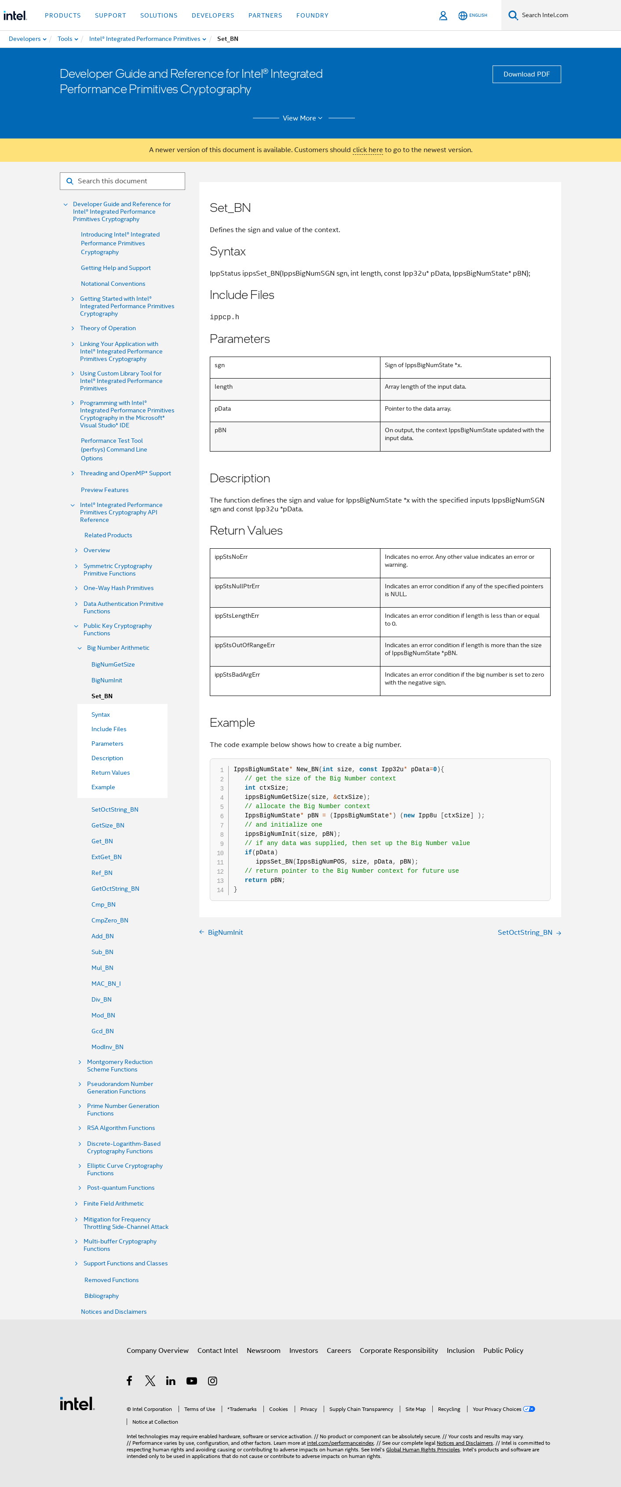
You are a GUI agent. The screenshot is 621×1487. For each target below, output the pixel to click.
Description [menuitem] (107, 758)
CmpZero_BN (109, 920)
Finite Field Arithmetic (114, 1203)
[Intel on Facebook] (130, 1382)
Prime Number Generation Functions (123, 1109)
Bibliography (101, 1296)
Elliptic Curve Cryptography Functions (125, 1169)
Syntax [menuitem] (100, 714)
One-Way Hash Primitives (119, 588)
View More (304, 118)
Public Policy (503, 1350)
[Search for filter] (122, 181)
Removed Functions (111, 1280)
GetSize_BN (107, 825)
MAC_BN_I (106, 984)
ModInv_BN (107, 1047)
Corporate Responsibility (399, 1350)
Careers (339, 1350)
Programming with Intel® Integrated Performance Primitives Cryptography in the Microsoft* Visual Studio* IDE (127, 414)
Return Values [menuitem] (110, 772)
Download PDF (527, 74)
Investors (303, 1350)
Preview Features (105, 490)
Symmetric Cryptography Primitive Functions (118, 569)
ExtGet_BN (106, 857)
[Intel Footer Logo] (77, 1403)
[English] (472, 15)
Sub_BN (102, 952)
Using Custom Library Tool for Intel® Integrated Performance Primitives (121, 381)
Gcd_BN (102, 1031)
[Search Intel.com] (570, 15)
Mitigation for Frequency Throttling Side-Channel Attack (126, 1223)
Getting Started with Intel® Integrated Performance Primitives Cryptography (127, 306)
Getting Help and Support (116, 268)
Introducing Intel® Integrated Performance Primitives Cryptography (120, 243)
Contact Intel (217, 1350)
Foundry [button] (312, 15)
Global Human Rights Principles (423, 1449)
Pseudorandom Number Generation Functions (120, 1087)
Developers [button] (213, 15)
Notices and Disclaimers (114, 1312)
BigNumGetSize (113, 664)
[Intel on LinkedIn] (171, 1382)
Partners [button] (265, 15)
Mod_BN (103, 1015)
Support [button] (110, 15)
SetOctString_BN (115, 809)
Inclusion (461, 1350)
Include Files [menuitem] (109, 729)
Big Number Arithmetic (118, 648)
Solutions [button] (159, 15)
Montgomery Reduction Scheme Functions (120, 1065)
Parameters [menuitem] (107, 743)
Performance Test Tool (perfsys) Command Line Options (114, 449)
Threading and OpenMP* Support (125, 473)
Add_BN (102, 936)
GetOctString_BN (115, 889)
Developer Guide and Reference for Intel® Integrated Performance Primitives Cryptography (122, 211)
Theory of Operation (108, 328)
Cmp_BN (103, 904)
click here (368, 150)
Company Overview (158, 1350)
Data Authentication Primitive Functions (124, 607)
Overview (97, 550)
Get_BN (102, 841)
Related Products (108, 535)
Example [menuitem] (103, 787)
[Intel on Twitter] (150, 1382)
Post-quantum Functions (121, 1188)
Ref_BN (102, 873)
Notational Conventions (113, 284)
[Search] (513, 15)
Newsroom (264, 1350)
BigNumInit (106, 680)
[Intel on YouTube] (192, 1382)
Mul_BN (102, 968)
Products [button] (63, 15)
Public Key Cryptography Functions (118, 629)
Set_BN (102, 696)
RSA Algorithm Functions (121, 1128)
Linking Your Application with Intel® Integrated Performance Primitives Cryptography (121, 351)
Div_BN (101, 999)
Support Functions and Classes (126, 1263)
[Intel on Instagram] (213, 1382)
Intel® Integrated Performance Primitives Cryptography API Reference (121, 512)
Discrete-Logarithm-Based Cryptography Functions (124, 1147)
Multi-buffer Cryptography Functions (120, 1245)
